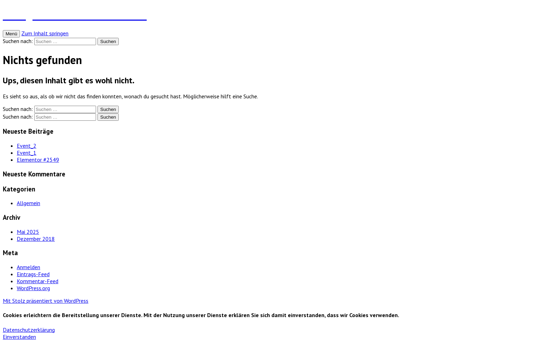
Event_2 (26, 145)
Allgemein (28, 203)
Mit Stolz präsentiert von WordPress (45, 300)
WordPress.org (33, 288)
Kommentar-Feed (37, 281)
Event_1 (26, 152)
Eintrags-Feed (33, 274)
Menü (11, 33)
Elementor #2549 (38, 159)
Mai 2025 (28, 231)
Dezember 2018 (36, 238)
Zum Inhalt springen (44, 33)
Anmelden (28, 267)
